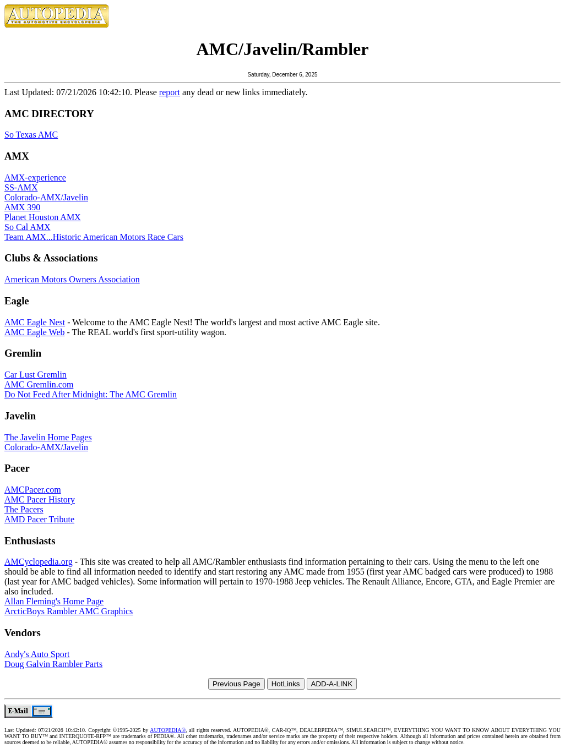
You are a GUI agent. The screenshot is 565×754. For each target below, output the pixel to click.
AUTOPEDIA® (168, 730)
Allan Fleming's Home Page (54, 601)
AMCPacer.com (32, 489)
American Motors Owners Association (72, 279)
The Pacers (24, 509)
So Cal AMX (27, 227)
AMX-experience (35, 177)
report (169, 92)
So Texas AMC (31, 134)
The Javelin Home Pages (48, 437)
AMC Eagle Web (34, 332)
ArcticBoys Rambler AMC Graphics (68, 611)
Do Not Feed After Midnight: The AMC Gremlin (90, 394)
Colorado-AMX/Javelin (46, 197)
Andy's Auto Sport (36, 654)
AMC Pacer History (39, 499)
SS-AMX (20, 187)
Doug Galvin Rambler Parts (53, 664)
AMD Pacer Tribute (39, 519)
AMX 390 (22, 207)
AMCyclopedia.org (38, 561)
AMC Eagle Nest (34, 322)
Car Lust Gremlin (35, 374)
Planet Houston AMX (42, 217)
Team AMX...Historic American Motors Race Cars (93, 237)
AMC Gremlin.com (38, 384)
